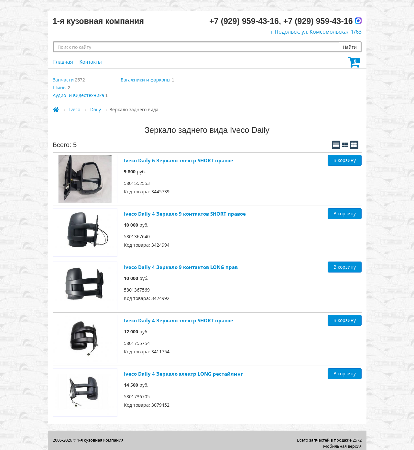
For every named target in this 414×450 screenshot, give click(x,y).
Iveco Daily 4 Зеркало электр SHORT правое (178, 320)
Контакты (90, 62)
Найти (350, 47)
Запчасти (63, 80)
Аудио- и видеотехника (78, 95)
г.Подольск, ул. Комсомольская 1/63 (316, 31)
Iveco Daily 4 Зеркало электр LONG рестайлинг (183, 373)
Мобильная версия (342, 446)
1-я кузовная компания (100, 440)
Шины (60, 87)
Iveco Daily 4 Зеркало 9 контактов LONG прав (181, 267)
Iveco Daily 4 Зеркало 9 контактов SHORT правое (185, 213)
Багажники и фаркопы (145, 80)
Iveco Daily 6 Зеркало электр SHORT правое (178, 160)
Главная (63, 62)
